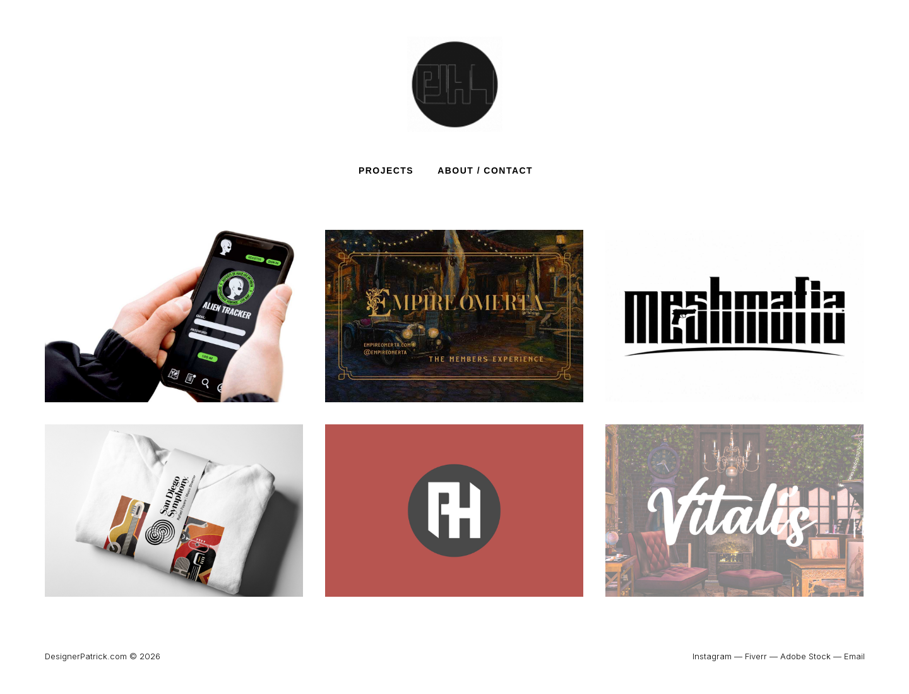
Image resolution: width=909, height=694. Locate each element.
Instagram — (717, 656)
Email (854, 656)
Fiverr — (761, 656)
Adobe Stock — (810, 656)
